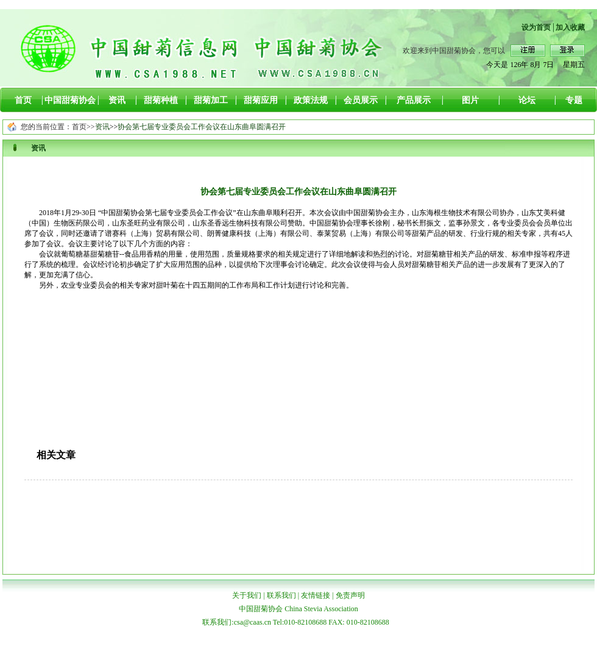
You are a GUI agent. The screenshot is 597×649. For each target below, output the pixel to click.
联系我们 (281, 595)
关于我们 (246, 595)
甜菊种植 (161, 100)
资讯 (116, 100)
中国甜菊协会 (70, 100)
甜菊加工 (211, 100)
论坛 (526, 100)
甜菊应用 (261, 100)
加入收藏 (570, 27)
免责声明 (350, 595)
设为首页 (536, 27)
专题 (573, 100)
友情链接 (315, 595)
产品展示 (414, 100)
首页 (23, 100)
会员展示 (361, 100)
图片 (470, 100)
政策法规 (311, 100)
